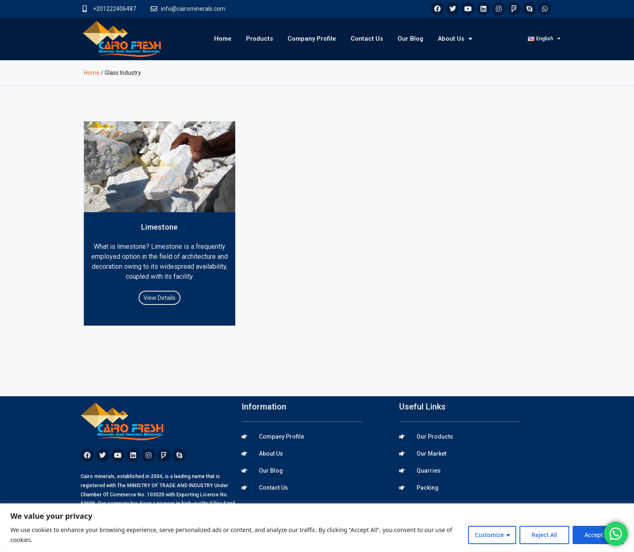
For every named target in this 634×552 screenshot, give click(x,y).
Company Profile (312, 38)
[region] (317, 527)
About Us (455, 39)
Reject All (544, 535)
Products (259, 38)
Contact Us (367, 38)
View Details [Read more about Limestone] (160, 297)
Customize (489, 535)
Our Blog (410, 38)
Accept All (598, 535)
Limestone (159, 227)
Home (223, 38)
